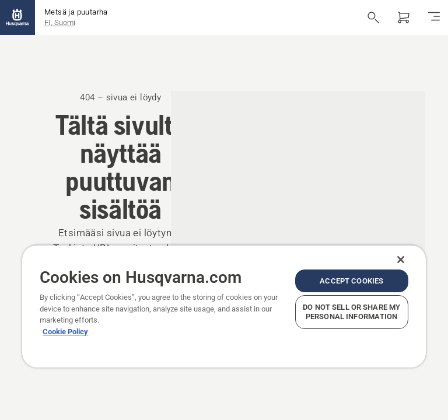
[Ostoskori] (404, 18)
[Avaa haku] (373, 18)
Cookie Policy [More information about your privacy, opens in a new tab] (65, 331)
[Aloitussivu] (17, 17)
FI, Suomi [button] (59, 22)
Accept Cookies (351, 280)
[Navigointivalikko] (434, 18)
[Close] (400, 259)
